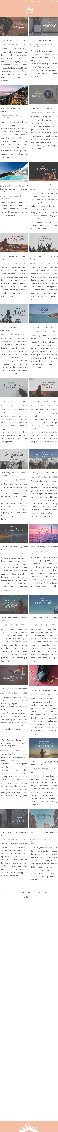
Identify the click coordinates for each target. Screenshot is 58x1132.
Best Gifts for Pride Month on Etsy (43, 690)
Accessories (34, 189)
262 (26, 896)
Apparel (32, 625)
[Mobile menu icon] (3, 10)
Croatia (32, 331)
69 (22, 892)
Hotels (43, 331)
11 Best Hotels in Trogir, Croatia (42, 327)
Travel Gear (10, 45)
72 (40, 892)
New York (52, 839)
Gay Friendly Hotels (42, 551)
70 (28, 892)
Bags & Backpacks (36, 45)
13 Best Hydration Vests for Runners (44, 472)
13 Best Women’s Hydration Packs (43, 401)
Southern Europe (9, 116)
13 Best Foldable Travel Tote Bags (43, 40)
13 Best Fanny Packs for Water (42, 185)
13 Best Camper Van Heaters (41, 108)
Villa (17, 116)
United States (34, 841)
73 (46, 892)
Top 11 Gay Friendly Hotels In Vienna (44, 547)
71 (34, 892)
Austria (32, 551)
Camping (33, 113)
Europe (38, 331)
